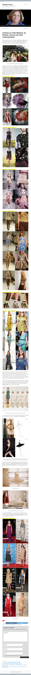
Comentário (5, 632)
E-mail (5, 649)
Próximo (27, 28)
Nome (5, 644)
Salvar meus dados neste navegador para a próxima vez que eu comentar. (13, 655)
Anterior (23, 28)
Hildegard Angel (7, 4)
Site (4, 653)
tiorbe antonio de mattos (5, 666)
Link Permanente (19, 624)
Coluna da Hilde (8, 624)
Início (3, 25)
